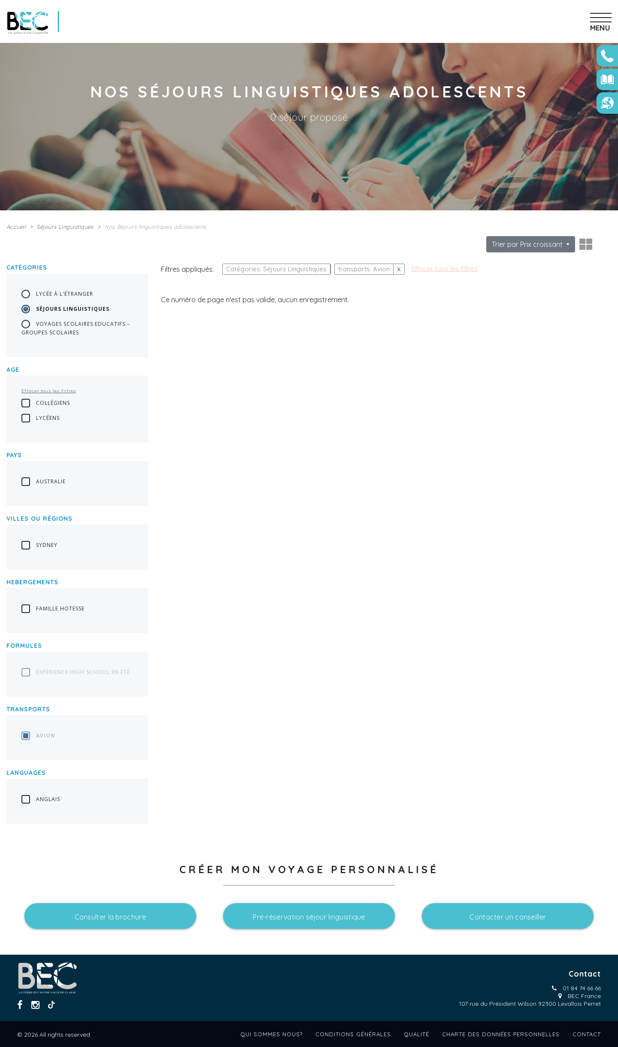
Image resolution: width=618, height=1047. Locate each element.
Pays (14, 455)
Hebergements (32, 582)
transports (28, 709)
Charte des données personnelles (501, 1034)
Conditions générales (353, 1034)
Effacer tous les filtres (48, 391)
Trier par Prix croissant (528, 244)
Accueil (16, 226)
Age (12, 369)
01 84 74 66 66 (582, 988)
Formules (24, 645)
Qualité (416, 1034)
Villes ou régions (39, 518)
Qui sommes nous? (271, 1034)
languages (26, 773)
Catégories (26, 267)
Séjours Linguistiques (64, 226)
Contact (587, 1034)
